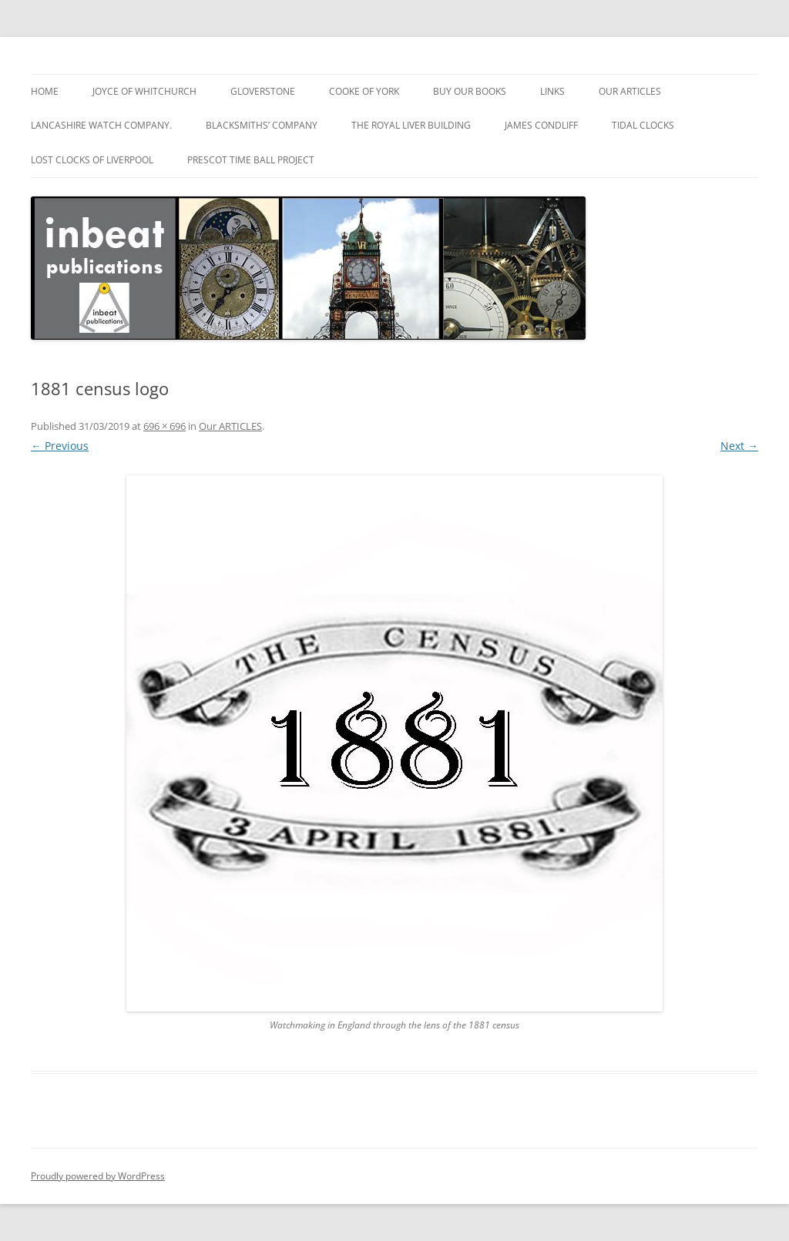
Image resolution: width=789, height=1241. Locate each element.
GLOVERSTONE (262, 91)
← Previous (60, 445)
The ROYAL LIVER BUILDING (411, 125)
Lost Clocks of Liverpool (92, 159)
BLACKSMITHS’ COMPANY (261, 125)
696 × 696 (164, 426)
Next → (739, 445)
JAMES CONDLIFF (541, 125)
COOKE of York (364, 91)
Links (552, 91)
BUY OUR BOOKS (469, 91)
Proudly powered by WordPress (98, 1175)
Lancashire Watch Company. (101, 125)
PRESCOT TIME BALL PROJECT (250, 159)
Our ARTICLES (630, 91)
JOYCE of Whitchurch (144, 91)
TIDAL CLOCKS (643, 125)
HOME (45, 91)
